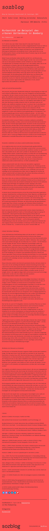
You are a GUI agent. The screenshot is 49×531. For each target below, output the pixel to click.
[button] (3, 493)
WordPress (44, 526)
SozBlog (13, 7)
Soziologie (26, 503)
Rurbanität (6, 511)
